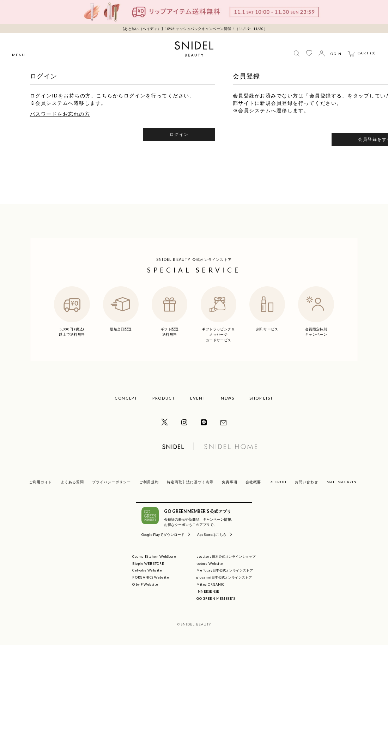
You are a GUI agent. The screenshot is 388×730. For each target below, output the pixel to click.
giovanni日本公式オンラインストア (224, 577)
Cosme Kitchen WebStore (154, 556)
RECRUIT (278, 482)
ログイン (179, 134)
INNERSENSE (207, 591)
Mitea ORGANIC (210, 584)
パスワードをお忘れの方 (60, 114)
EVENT (198, 398)
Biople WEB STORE (148, 564)
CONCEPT (126, 398)
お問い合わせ (306, 482)
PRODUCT (163, 398)
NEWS (228, 398)
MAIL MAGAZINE (343, 482)
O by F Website (145, 584)
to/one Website (209, 564)
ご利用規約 (149, 482)
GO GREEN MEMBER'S (215, 598)
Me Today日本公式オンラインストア (224, 570)
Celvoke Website (147, 570)
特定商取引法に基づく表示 (190, 482)
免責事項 (229, 482)
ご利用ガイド (40, 482)
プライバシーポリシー (111, 482)
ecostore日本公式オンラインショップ (226, 556)
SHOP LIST (261, 398)
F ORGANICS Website (150, 577)
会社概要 (253, 482)
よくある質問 (72, 482)
